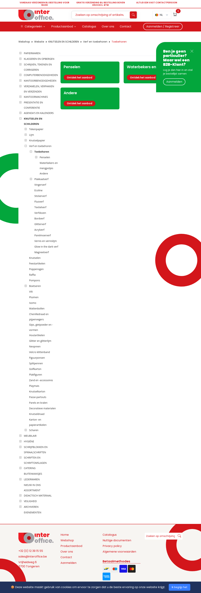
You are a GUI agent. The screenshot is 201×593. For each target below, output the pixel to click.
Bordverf (39, 218)
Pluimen (33, 297)
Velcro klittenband (39, 352)
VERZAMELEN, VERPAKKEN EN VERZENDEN (39, 89)
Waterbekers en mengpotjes (49, 165)
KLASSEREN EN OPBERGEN (39, 58)
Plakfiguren (35, 374)
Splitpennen (36, 363)
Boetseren (35, 286)
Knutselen (35, 257)
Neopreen (35, 346)
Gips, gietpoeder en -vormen (41, 327)
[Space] (35, 537)
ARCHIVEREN (31, 506)
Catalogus (110, 535)
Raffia (32, 274)
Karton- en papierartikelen (37, 422)
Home (65, 535)
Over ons (67, 552)
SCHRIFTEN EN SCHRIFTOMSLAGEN (35, 460)
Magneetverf (41, 252)
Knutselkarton (37, 391)
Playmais (34, 385)
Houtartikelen (37, 335)
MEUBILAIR (30, 435)
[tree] (37, 283)
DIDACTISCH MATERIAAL (38, 495)
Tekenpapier (36, 129)
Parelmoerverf (42, 235)
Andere (44, 173)
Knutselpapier (37, 140)
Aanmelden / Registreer (162, 26)
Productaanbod (71, 546)
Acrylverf (39, 229)
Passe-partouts (37, 397)
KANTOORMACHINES (36, 96)
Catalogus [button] (89, 26)
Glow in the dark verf (46, 246)
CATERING (29, 468)
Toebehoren (119, 41)
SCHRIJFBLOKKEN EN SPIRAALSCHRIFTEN (36, 449)
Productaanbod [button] (62, 26)
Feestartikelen (37, 263)
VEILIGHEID (30, 501)
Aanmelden (174, 82)
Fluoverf (39, 201)
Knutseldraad (36, 414)
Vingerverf (40, 184)
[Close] (192, 51)
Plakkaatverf (41, 179)
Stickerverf (40, 196)
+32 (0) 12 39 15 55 (30, 551)
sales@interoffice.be (32, 556)
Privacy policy (112, 546)
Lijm (31, 134)
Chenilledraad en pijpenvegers (39, 316)
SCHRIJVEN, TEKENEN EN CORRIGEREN (38, 67)
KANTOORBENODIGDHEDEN (40, 80)
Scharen (33, 430)
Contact (66, 557)
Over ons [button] (108, 26)
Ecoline (38, 190)
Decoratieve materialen (42, 408)
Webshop (24, 41)
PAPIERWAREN (32, 53)
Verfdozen (40, 212)
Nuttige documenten (117, 540)
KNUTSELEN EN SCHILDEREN (63, 41)
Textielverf (40, 207)
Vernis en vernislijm (45, 241)
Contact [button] (125, 26)
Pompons (34, 280)
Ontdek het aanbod (79, 77)
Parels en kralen (38, 402)
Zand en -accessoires (41, 380)
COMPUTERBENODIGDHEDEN (41, 75)
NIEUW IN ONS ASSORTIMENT (32, 487)
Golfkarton (35, 369)
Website (39, 41)
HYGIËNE (29, 441)
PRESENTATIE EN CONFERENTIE (33, 105)
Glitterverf (40, 224)
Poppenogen (36, 269)
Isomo (32, 302)
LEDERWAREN (32, 479)
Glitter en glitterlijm (40, 340)
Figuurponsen (37, 357)
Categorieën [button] (31, 26)
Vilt (31, 291)
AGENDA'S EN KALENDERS (39, 113)
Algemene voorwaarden (119, 552)
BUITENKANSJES (33, 473)
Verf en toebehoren (95, 41)
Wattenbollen (37, 308)
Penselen (45, 157)
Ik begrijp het (179, 587)
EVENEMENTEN (32, 512)
